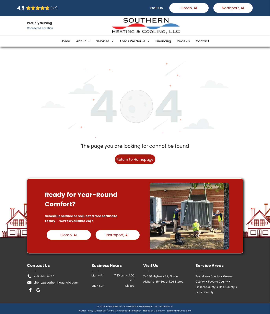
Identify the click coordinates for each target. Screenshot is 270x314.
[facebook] (30, 291)
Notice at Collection (154, 310)
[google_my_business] (38, 291)
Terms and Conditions (179, 310)
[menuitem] (65, 41)
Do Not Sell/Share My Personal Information (118, 310)
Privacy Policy (85, 310)
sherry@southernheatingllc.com (56, 283)
